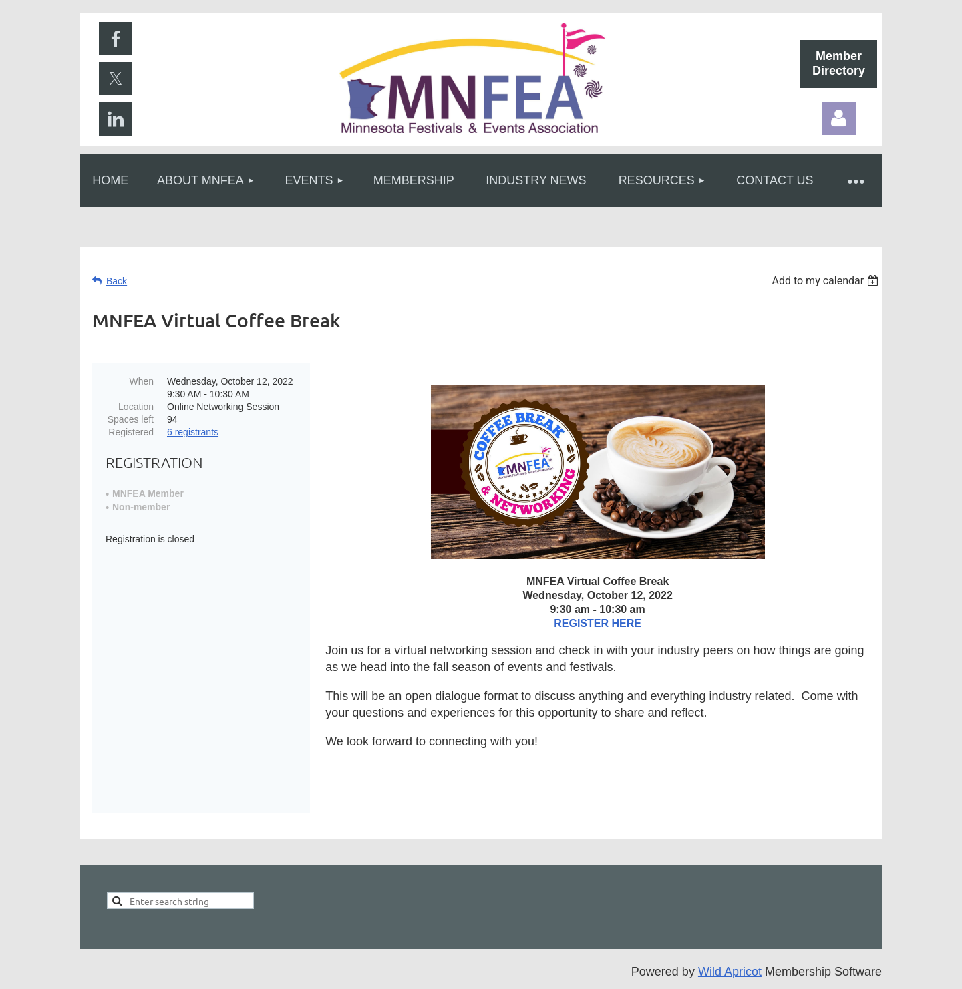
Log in (839, 118)
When (141, 381)
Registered (131, 432)
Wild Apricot (730, 971)
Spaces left (131, 419)
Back (116, 281)
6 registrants (192, 432)
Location (136, 406)
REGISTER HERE (597, 623)
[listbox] (827, 280)
